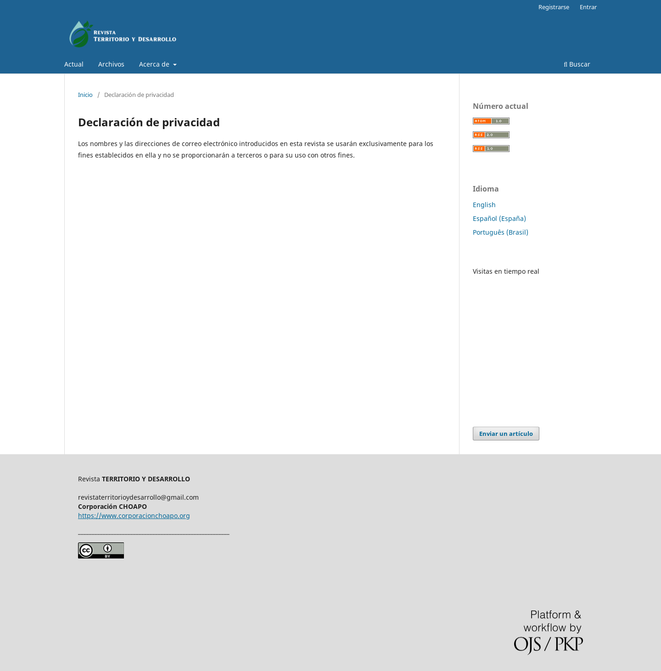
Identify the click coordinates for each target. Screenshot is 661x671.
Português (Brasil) (500, 232)
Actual (74, 64)
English (484, 204)
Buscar (577, 64)
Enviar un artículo (506, 433)
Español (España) (499, 218)
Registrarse (553, 7)
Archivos (111, 64)
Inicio (85, 94)
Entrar (588, 7)
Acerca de (155, 64)
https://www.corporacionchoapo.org (134, 515)
